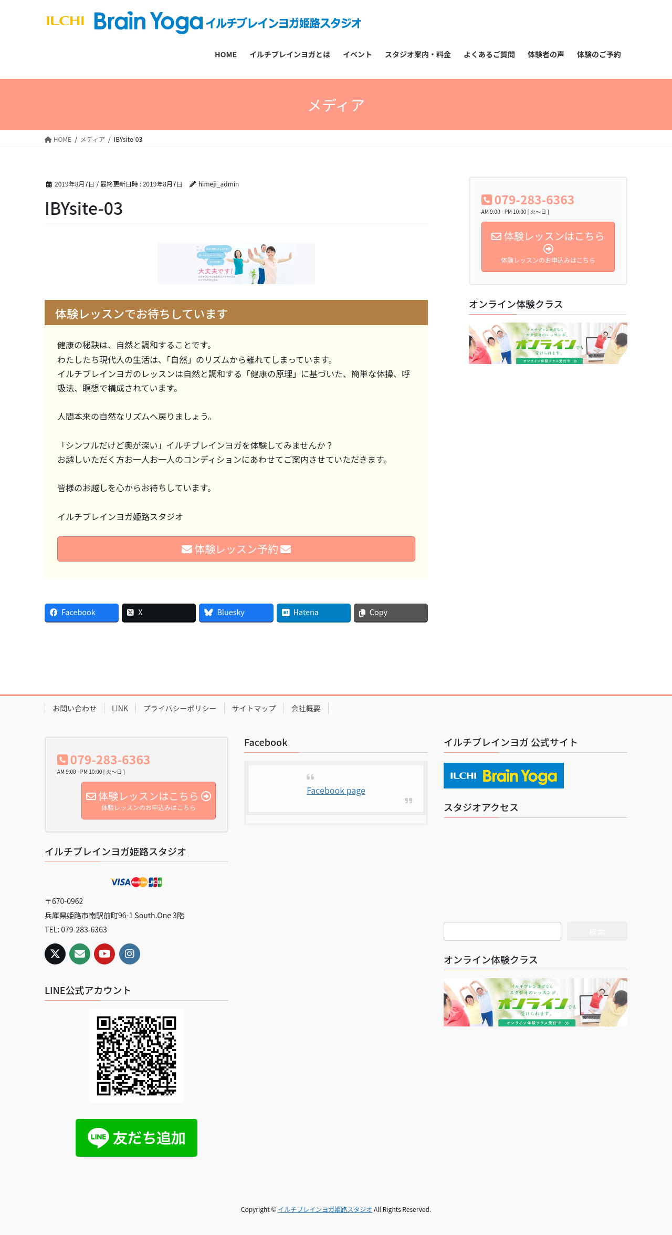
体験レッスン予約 (236, 548)
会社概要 (306, 708)
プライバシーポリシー (180, 708)
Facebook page (336, 790)
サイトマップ (254, 708)
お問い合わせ (74, 708)
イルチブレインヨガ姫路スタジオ (115, 851)
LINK (120, 708)
